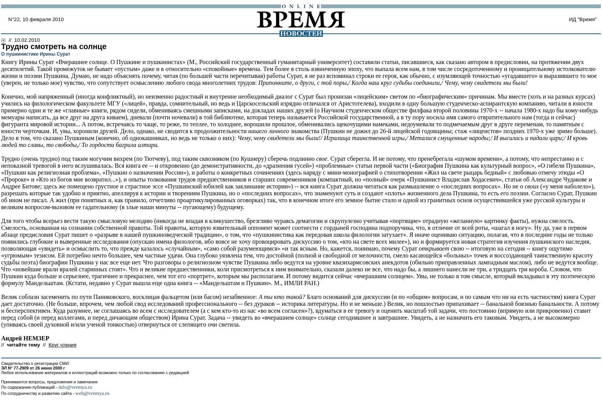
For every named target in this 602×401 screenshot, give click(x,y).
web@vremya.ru (92, 393)
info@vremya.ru (75, 387)
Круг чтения (63, 345)
